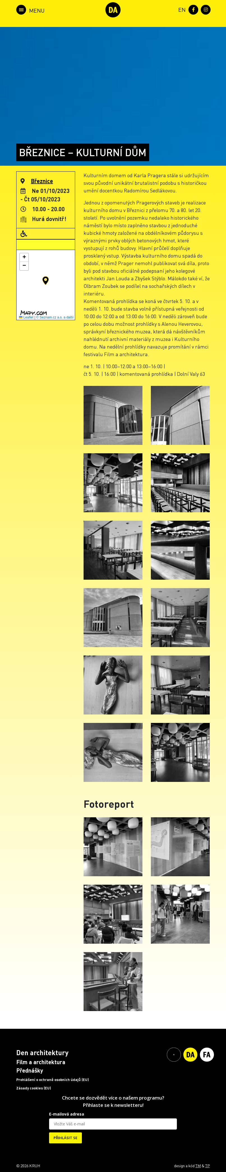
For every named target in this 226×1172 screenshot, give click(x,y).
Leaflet (26, 317)
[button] (45, 280)
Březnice (42, 181)
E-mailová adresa (66, 1114)
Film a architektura (40, 1062)
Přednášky (29, 1070)
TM (198, 1165)
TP (207, 1165)
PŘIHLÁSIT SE (65, 1137)
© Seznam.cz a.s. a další (54, 317)
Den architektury (42, 1052)
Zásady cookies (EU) (33, 1088)
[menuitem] (181, 9)
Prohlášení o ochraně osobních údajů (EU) (52, 1079)
